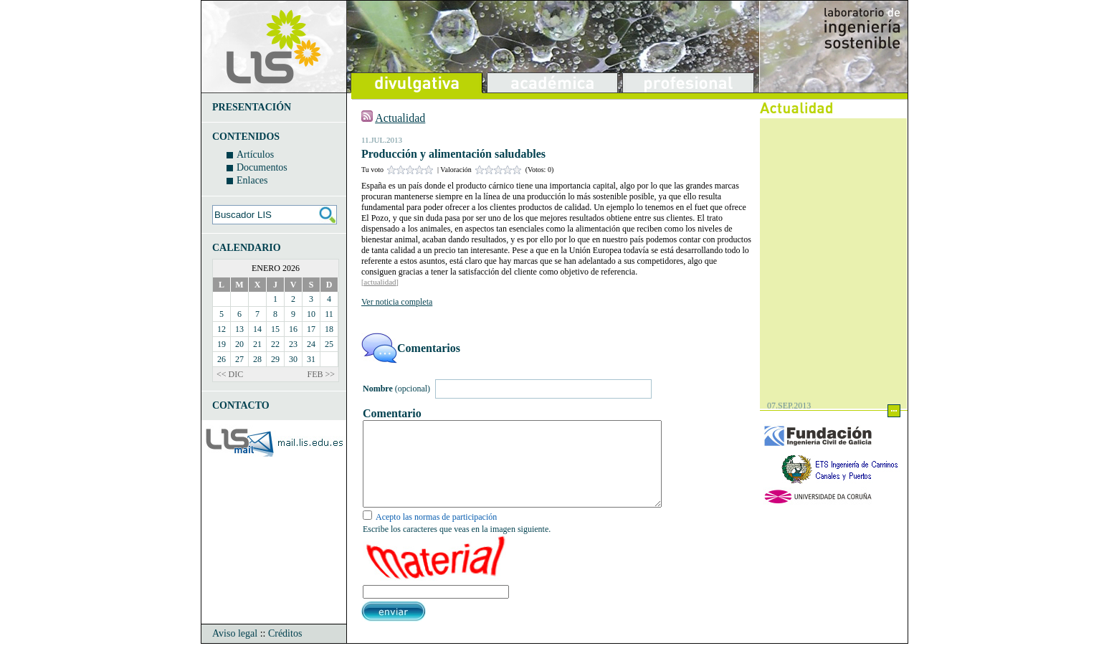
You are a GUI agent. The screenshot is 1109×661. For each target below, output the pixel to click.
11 (329, 314)
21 (257, 344)
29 (275, 359)
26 (221, 359)
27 (239, 359)
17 (311, 329)
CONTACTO (241, 405)
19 (221, 344)
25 (329, 344)
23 (293, 344)
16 (293, 329)
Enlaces (252, 180)
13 (239, 329)
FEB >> (321, 374)
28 (257, 359)
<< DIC (229, 374)
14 (257, 329)
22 (275, 344)
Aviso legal (234, 650)
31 (311, 359)
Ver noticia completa (396, 302)
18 (329, 329)
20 (239, 344)
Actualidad (400, 118)
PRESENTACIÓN (251, 107)
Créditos (285, 650)
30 (293, 359)
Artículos (255, 154)
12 (221, 329)
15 (275, 329)
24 (311, 344)
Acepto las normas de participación (436, 534)
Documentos (262, 167)
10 (311, 314)
